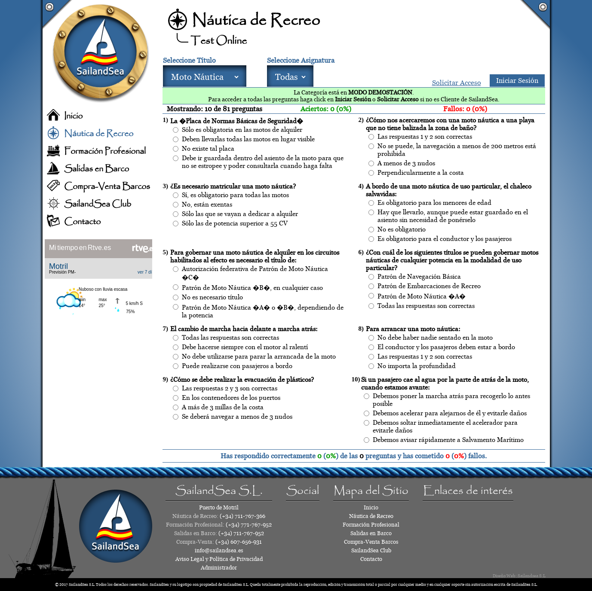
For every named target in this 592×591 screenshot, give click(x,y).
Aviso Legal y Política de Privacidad (219, 559)
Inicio (73, 116)
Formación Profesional (105, 151)
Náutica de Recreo (98, 133)
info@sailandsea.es (219, 550)
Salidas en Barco (96, 169)
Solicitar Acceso (456, 83)
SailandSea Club (97, 204)
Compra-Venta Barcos (107, 186)
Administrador (219, 567)
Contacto (82, 221)
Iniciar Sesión (517, 80)
